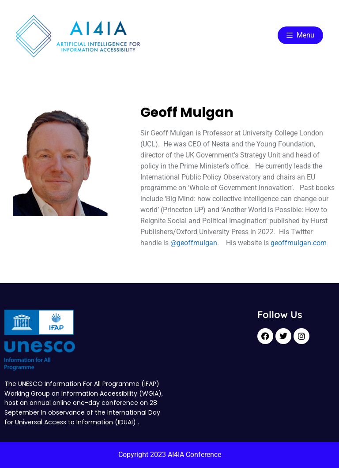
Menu (300, 35)
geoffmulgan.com (299, 243)
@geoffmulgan (193, 243)
